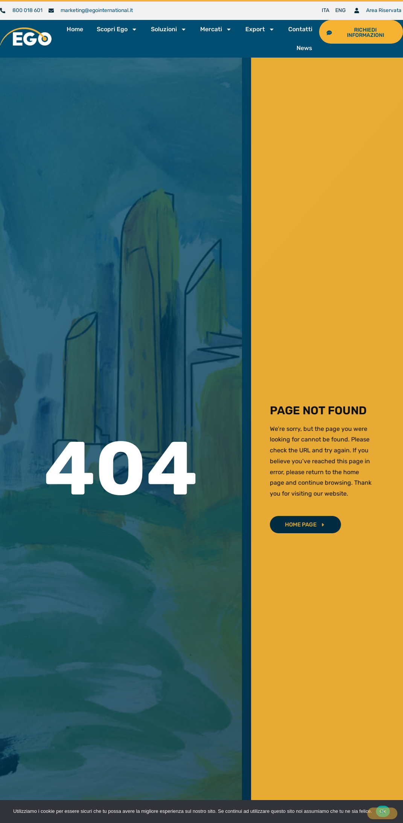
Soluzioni (169, 29)
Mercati (216, 29)
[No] (382, 813)
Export (260, 29)
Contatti (300, 29)
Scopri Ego (117, 29)
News (304, 48)
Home (75, 29)
